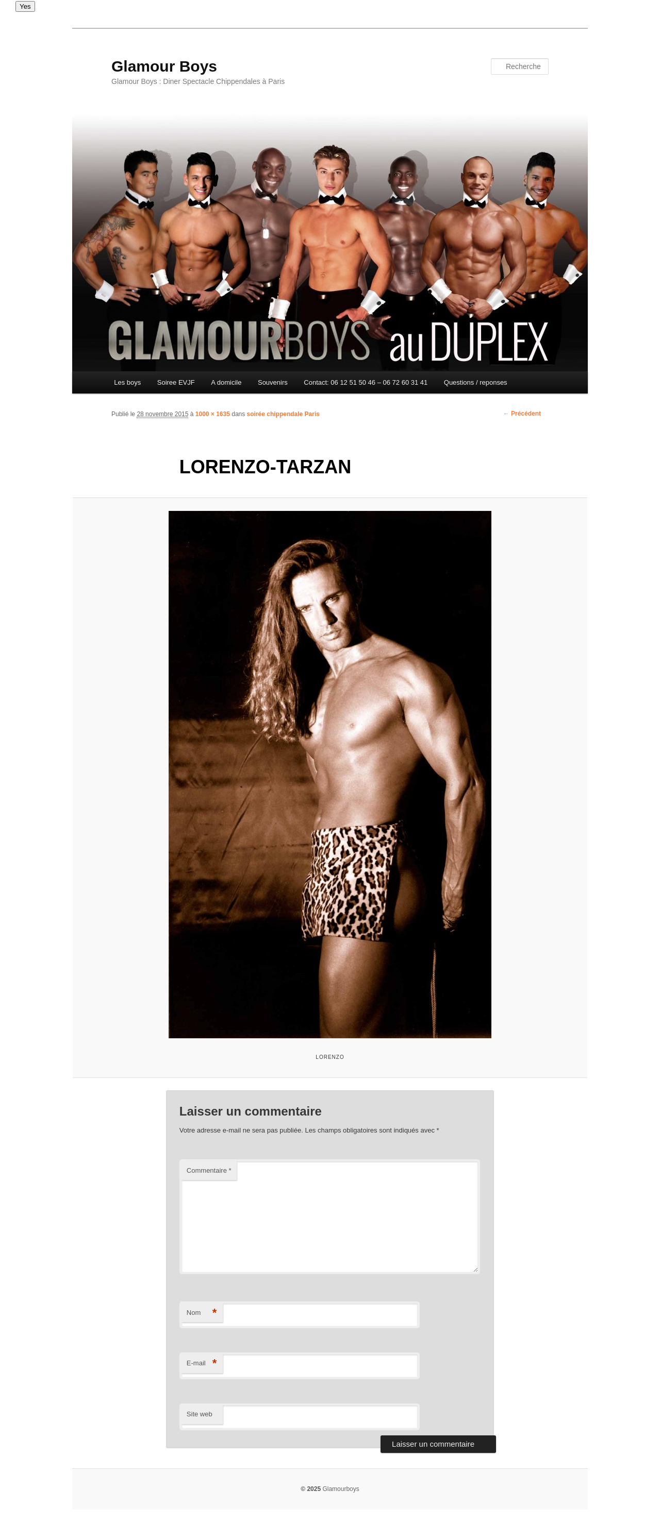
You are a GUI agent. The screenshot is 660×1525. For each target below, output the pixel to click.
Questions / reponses (475, 382)
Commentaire (209, 1170)
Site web (199, 1414)
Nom (202, 1313)
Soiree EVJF (176, 382)
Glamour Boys (164, 66)
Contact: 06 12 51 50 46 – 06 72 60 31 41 (365, 382)
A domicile (226, 382)
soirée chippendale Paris (283, 414)
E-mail (202, 1363)
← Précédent (522, 413)
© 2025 (311, 1489)
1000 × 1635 (212, 414)
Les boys (127, 382)
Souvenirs (273, 382)
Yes (25, 6)
